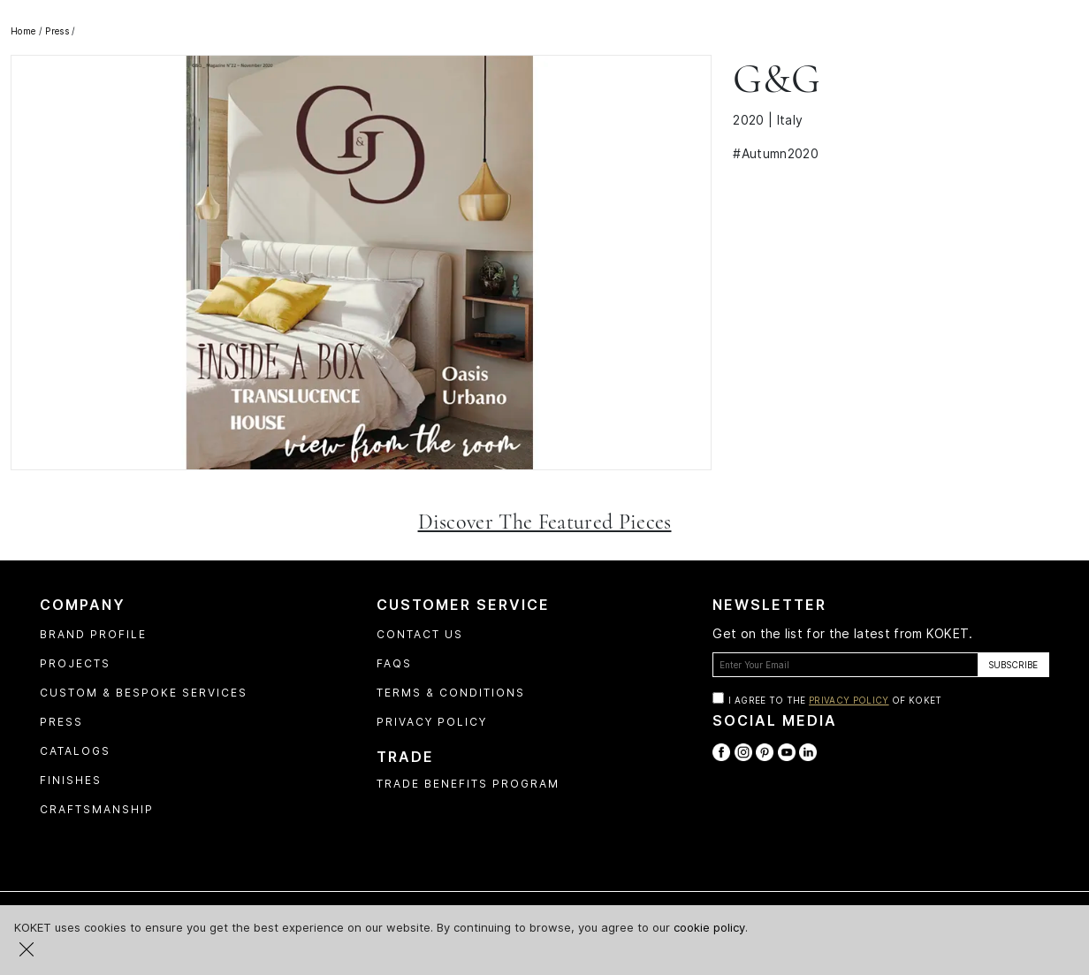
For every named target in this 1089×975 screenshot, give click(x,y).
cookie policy (709, 927)
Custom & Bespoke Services (144, 692)
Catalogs (75, 751)
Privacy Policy (432, 721)
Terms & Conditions (451, 692)
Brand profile (93, 634)
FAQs (394, 663)
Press (61, 721)
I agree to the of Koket (834, 700)
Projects (75, 663)
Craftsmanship (97, 809)
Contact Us (420, 634)
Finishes (71, 780)
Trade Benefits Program (468, 783)
